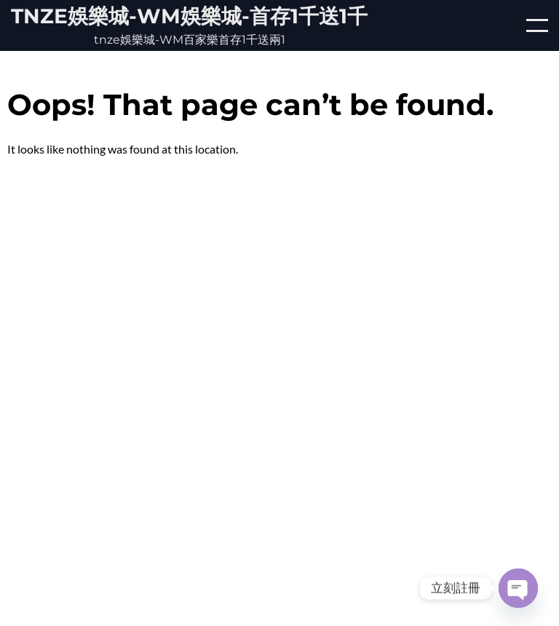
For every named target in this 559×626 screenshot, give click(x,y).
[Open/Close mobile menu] (537, 25)
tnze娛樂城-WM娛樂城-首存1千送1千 (189, 16)
